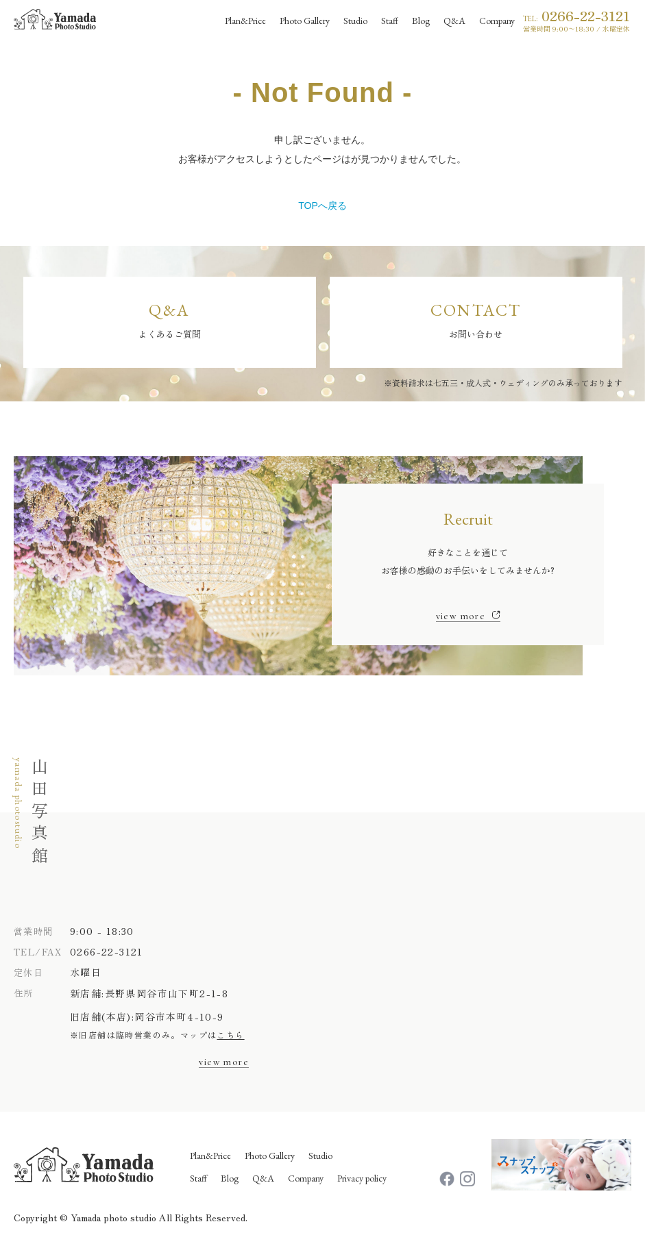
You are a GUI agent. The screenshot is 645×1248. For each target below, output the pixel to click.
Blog (230, 1178)
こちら (230, 1034)
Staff (198, 1178)
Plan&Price (210, 1155)
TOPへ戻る (322, 205)
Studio (320, 1155)
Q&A (263, 1178)
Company (306, 1178)
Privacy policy (362, 1178)
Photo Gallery (270, 1155)
